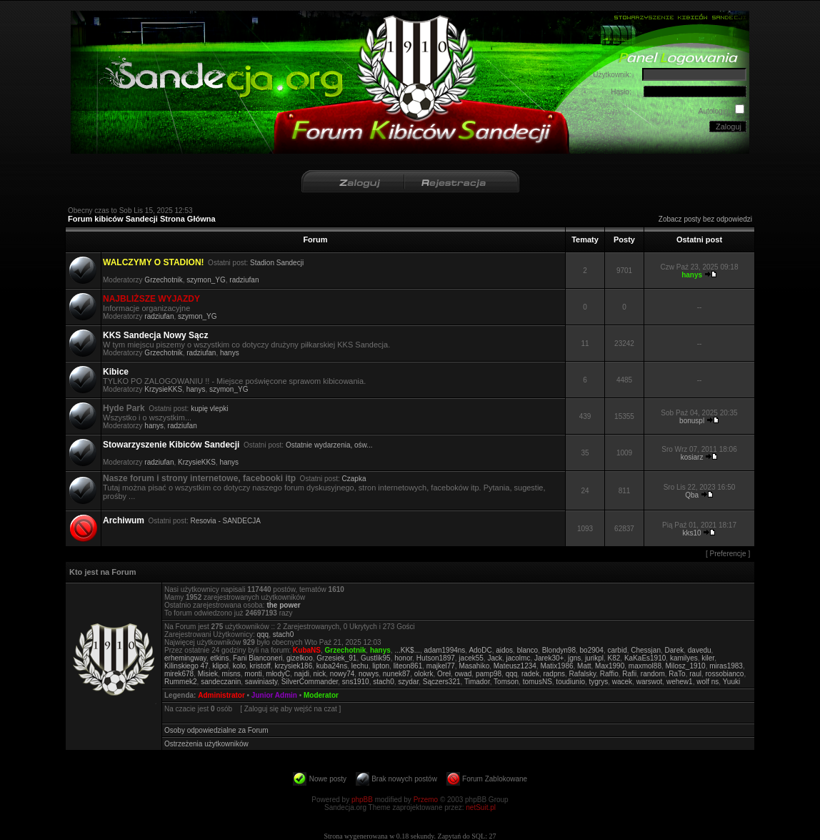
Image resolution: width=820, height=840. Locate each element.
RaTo (677, 674)
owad (462, 674)
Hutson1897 (435, 658)
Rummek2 (180, 682)
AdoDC (480, 650)
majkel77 (440, 666)
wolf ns (707, 682)
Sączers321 (442, 682)
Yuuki (731, 682)
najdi (301, 674)
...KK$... (407, 650)
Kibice (116, 372)
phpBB (362, 800)
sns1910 (355, 682)
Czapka (354, 479)
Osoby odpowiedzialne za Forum (216, 730)
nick (319, 674)
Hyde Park (124, 408)
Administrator (221, 695)
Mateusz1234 (515, 666)
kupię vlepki (209, 408)
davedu (699, 650)
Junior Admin (274, 695)
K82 (614, 658)
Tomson (506, 682)
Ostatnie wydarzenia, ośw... (329, 445)
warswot (649, 682)
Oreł (444, 674)
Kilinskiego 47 (186, 666)
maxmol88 (645, 666)
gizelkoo (299, 658)
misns (231, 674)
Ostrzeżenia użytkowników (206, 744)
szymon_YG (205, 280)
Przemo (426, 800)
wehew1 (679, 682)
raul (695, 674)
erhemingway (185, 658)
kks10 (692, 533)
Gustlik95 (376, 658)
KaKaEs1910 (645, 658)
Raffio (609, 674)
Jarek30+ (549, 658)
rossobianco (725, 674)
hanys (229, 353)
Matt (584, 666)
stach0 (283, 634)
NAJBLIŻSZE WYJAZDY (151, 299)
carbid (616, 650)
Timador (477, 682)
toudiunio (570, 682)
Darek (674, 650)
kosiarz (692, 457)
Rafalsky (582, 674)
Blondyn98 (559, 650)
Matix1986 (556, 666)
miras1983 (726, 666)
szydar (408, 682)
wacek (622, 682)
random (653, 674)
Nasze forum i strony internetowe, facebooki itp (199, 478)
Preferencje (728, 554)
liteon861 (408, 666)
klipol (220, 666)
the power (283, 605)
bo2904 (592, 650)
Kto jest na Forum (102, 572)
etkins (219, 658)
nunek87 (396, 674)
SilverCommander (309, 682)
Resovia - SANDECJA (226, 521)
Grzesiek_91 (336, 658)
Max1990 (609, 666)
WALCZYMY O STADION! (153, 262)
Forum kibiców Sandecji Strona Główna (142, 218)
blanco (527, 650)
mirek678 (179, 674)
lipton (380, 666)
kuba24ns (331, 666)
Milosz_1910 (686, 666)
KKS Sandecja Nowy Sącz (155, 335)
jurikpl (594, 658)
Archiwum (123, 520)
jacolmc (518, 658)
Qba (692, 495)
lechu (360, 666)
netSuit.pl (481, 807)
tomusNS (537, 682)
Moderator (321, 695)
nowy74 (342, 674)
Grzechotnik (163, 280)
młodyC (278, 674)
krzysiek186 (293, 666)
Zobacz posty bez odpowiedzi (705, 219)
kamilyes (684, 658)
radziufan (244, 280)
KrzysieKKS (163, 389)
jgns (574, 658)
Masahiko (474, 666)
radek (530, 674)
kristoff (260, 666)
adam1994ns (445, 650)
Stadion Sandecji (277, 263)
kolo (239, 666)
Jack (494, 658)
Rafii (629, 674)
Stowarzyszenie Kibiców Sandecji (171, 445)
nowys (369, 674)
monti (252, 674)
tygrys (599, 682)
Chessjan (646, 650)
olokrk (424, 674)
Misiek (208, 674)
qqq (262, 634)
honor (403, 658)
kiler (707, 658)
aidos (504, 650)
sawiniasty (261, 682)
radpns (554, 674)
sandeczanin (221, 682)
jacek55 (471, 658)
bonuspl (691, 421)
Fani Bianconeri (257, 658)
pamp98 (488, 674)
